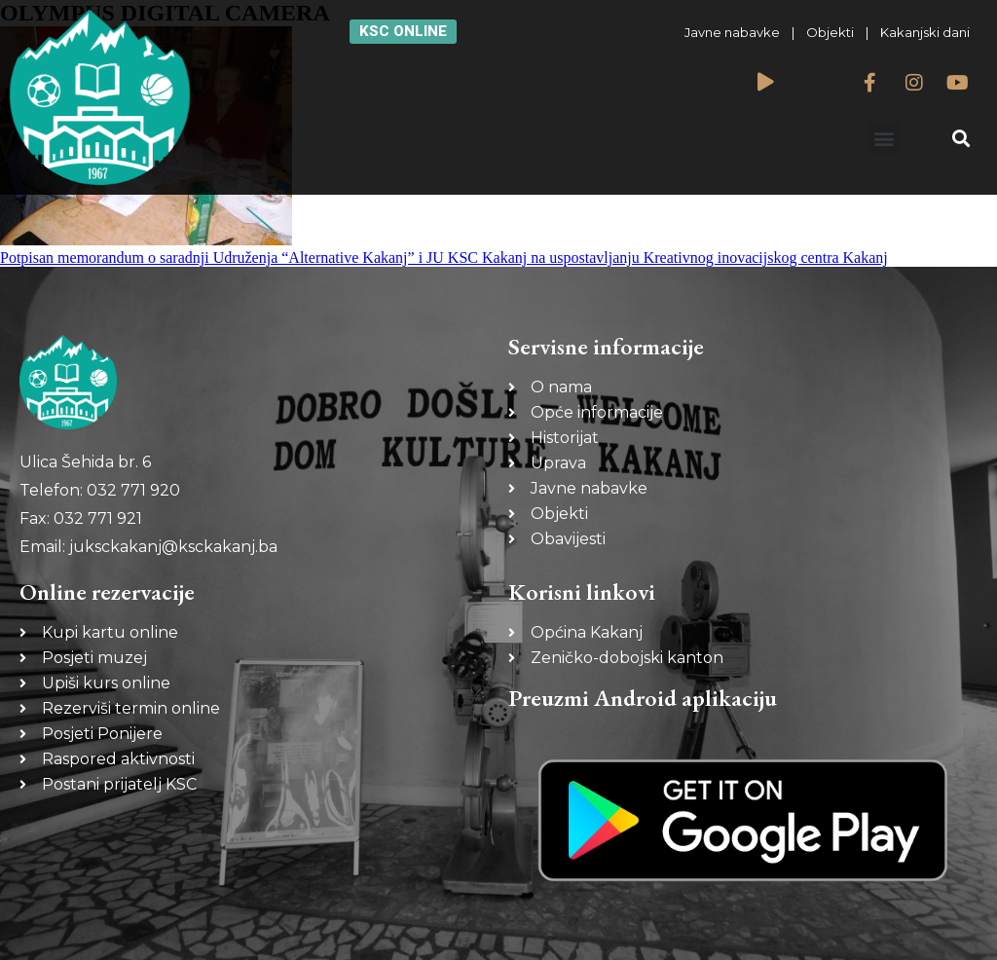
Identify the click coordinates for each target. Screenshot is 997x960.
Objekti (830, 32)
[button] (884, 138)
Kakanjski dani (925, 32)
